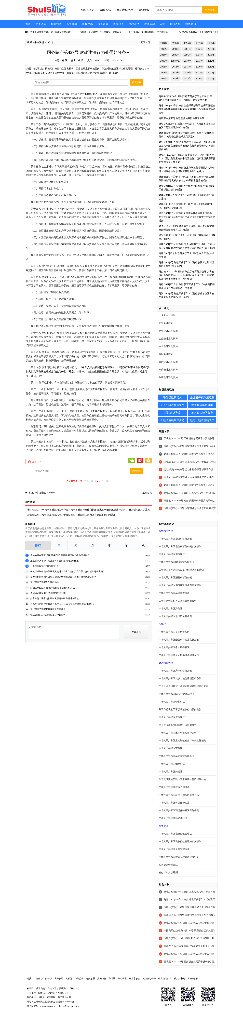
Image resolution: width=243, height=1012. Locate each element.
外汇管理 (122, 978)
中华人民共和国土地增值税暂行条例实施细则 (182, 740)
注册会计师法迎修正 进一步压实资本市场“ (50, 32)
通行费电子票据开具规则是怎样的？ (47, 609)
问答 (162, 24)
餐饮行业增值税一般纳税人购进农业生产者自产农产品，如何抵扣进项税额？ (67, 571)
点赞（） (37, 462)
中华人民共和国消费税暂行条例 (175, 577)
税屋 (29, 42)
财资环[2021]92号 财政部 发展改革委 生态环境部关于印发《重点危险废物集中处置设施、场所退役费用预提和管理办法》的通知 (187, 159)
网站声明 (51, 988)
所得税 (162, 624)
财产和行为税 (166, 663)
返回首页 (145, 42)
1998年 (211, 43)
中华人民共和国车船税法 (172, 748)
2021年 (199, 72)
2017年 (211, 66)
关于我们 (40, 988)
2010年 (187, 61)
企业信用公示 (164, 978)
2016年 (199, 66)
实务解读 (71, 24)
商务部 (48, 978)
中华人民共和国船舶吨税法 (173, 818)
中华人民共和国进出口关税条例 (175, 616)
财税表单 (175, 24)
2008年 (211, 55)
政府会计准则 (166, 354)
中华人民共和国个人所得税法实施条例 (179, 655)
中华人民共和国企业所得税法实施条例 (179, 639)
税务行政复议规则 (168, 872)
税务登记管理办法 (168, 864)
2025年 (187, 78)
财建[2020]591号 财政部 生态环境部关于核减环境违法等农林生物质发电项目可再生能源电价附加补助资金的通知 (187, 109)
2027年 (211, 78)
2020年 (187, 72)
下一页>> (106, 481)
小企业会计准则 (167, 315)
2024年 (175, 78)
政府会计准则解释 (168, 369)
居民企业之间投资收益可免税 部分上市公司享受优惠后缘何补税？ (62, 604)
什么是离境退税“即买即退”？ (44, 566)
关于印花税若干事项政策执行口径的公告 (180, 709)
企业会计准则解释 (168, 338)
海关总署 (90, 978)
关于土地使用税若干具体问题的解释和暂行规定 (183, 686)
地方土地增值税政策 (202, 420)
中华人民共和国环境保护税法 (174, 802)
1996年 (187, 43)
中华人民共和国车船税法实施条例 (176, 756)
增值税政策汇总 (172, 397)
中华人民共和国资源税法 (172, 717)
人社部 (69, 978)
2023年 (163, 78)
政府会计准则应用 (168, 362)
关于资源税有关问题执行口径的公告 (178, 725)
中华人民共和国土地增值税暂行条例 (178, 733)
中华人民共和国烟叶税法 (172, 764)
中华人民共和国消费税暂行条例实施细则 (180, 585)
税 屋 (64, 60)
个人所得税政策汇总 (172, 405)
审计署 (112, 978)
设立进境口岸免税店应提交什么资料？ (49, 614)
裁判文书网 (179, 978)
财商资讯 (190, 24)
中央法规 (40, 24)
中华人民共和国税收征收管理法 (175, 833)
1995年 (175, 43)
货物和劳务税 (166, 531)
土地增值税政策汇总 (172, 420)
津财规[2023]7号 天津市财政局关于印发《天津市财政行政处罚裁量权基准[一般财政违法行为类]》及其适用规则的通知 (88, 509)
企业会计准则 (166, 323)
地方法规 (56, 24)
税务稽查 (118, 24)
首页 (28, 24)
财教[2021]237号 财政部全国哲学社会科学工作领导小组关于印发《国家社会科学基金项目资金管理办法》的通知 (187, 217)
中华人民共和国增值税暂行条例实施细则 (180, 546)
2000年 (175, 49)
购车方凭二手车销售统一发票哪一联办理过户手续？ (55, 598)
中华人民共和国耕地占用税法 (174, 787)
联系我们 (63, 988)
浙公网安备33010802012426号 (41, 1006)
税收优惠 (87, 24)
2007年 (199, 55)
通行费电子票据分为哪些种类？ (45, 582)
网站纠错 (74, 988)
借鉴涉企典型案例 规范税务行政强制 (48, 593)
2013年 (163, 66)
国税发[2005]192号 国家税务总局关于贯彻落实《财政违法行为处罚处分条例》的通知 (71, 515)
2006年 (187, 55)
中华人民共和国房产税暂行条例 (175, 670)
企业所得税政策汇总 (202, 397)
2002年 (199, 49)
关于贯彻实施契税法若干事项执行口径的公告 (182, 779)
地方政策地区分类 (202, 412)
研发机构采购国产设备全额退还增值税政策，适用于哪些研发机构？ (63, 577)
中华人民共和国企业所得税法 (174, 632)
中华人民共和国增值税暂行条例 (175, 538)
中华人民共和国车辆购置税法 (174, 593)
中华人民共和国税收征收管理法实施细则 (180, 841)
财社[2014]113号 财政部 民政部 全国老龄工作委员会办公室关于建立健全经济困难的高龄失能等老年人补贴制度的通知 (187, 146)
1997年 (199, 43)
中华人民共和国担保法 (84, 94)
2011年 (199, 61)
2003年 (211, 49)
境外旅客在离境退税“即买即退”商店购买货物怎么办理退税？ (59, 555)
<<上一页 (88, 481)
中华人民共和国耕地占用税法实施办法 (179, 795)
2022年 (211, 72)
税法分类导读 (172, 412)
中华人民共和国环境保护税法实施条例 (179, 810)
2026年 (199, 78)
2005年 (175, 55)
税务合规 (103, 24)
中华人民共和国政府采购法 (89, 255)
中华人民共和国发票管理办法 (174, 849)
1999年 (163, 49)
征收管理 (163, 826)
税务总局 (58, 978)
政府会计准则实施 (168, 377)
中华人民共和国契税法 (170, 771)
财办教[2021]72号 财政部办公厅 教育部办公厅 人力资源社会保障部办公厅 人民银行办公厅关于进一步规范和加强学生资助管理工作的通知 (186, 275)
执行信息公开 (149, 978)
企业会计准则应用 (168, 331)
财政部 (39, 978)
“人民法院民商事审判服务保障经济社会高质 (200, 32)
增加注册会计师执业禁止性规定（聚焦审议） (102, 32)
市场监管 (79, 978)
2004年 (49, 42)
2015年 (187, 66)
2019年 (175, 72)
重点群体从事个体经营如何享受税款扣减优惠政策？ (55, 560)
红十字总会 (134, 978)
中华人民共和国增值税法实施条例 (176, 562)
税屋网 (30, 988)
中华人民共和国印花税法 (172, 701)
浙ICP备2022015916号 (69, 1006)
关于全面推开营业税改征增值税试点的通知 (181, 570)
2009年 (163, 61)
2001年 (187, 49)
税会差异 (149, 24)
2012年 (211, 61)
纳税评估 (134, 24)
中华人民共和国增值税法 (172, 554)
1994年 (163, 43)
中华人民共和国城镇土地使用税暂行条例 (180, 678)
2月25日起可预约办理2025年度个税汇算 (148, 32)
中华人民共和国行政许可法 (97, 367)
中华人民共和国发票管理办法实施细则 (179, 857)
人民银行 (101, 978)
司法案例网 (192, 978)
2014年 (175, 66)
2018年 (163, 72)
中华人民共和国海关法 (170, 608)
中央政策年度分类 (202, 405)
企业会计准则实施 (168, 346)
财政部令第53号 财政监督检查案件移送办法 (181, 118)
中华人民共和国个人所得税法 (174, 647)
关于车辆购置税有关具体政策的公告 (178, 601)
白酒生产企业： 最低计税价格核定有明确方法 (52, 587)
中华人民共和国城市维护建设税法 (176, 694)
